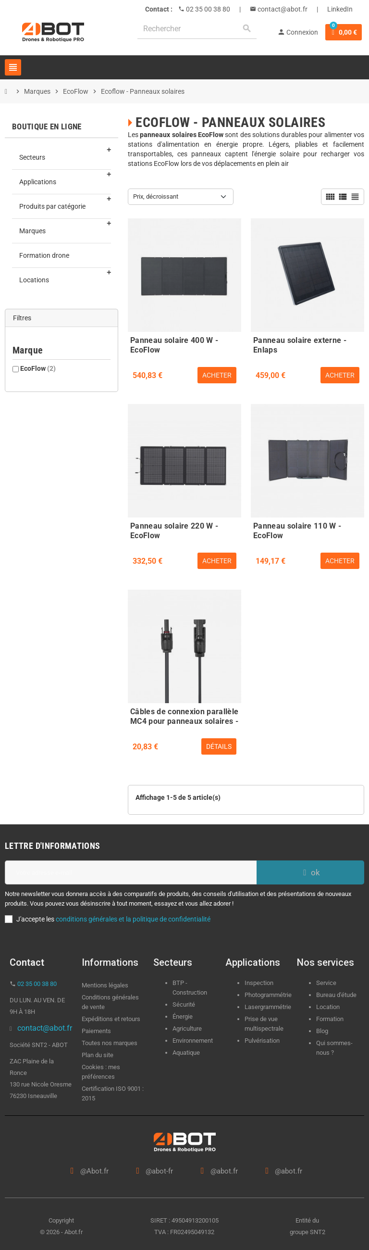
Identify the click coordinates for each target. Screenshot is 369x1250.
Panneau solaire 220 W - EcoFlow (174, 529)
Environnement (192, 1040)
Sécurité (183, 1004)
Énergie (182, 1016)
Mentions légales (105, 985)
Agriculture (187, 1028)
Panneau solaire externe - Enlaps (299, 344)
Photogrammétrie (268, 994)
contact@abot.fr (282, 9)
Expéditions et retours (111, 1019)
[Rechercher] (197, 28)
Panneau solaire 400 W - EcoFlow (174, 344)
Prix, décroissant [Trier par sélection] (155, 196)
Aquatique (186, 1052)
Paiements (96, 1031)
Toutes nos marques (109, 1043)
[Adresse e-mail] (131, 872)
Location (328, 1006)
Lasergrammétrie (268, 1006)
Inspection (259, 982)
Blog (322, 1031)
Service (327, 982)
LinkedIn (340, 9)
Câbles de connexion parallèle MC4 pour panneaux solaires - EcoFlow (184, 715)
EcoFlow (38, 368)
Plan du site (97, 1055)
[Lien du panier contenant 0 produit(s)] (343, 32)
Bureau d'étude (336, 994)
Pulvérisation (262, 1040)
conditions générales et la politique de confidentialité (133, 919)
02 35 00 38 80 (207, 9)
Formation (330, 1019)
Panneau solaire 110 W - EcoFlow (297, 529)
